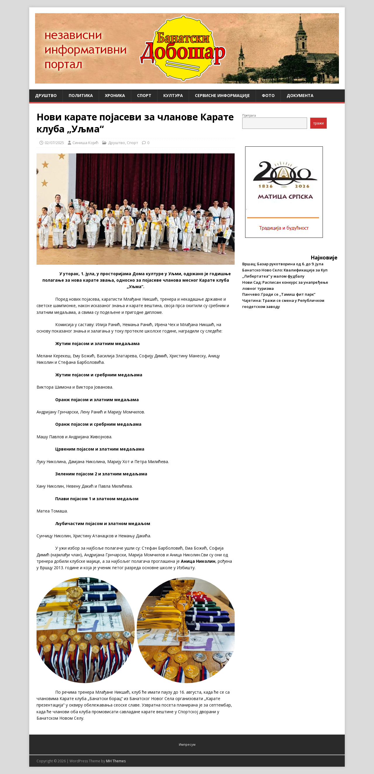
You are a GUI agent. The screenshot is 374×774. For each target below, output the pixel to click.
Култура (173, 95)
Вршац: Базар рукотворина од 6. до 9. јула (282, 263)
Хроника (115, 95)
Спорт (144, 95)
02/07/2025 (54, 142)
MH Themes (116, 761)
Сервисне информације (222, 95)
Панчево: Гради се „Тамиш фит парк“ (278, 294)
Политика (81, 95)
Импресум (187, 744)
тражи (318, 123)
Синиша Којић (85, 142)
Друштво (46, 95)
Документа (300, 95)
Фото (268, 95)
